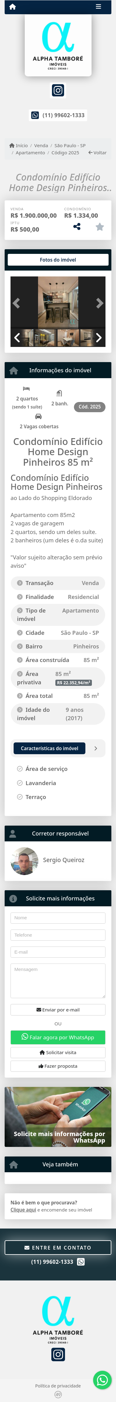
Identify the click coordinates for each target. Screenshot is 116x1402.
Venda (41, 145)
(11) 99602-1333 (64, 115)
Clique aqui (23, 1210)
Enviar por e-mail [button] (58, 1010)
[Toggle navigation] (98, 7)
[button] (18, 303)
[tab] (30, 260)
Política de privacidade (58, 1386)
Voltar (97, 152)
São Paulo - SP (70, 145)
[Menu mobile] (12, 6)
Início (18, 145)
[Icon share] (58, 90)
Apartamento (30, 152)
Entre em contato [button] (58, 1247)
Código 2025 (65, 152)
